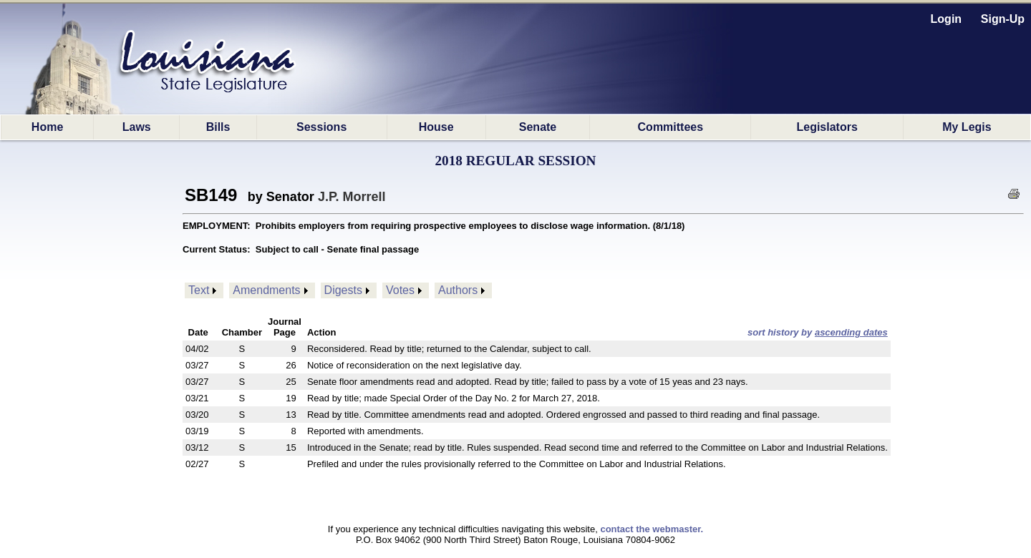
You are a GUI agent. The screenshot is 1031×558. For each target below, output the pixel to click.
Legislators (826, 127)
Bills (218, 127)
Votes (400, 290)
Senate (537, 127)
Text (198, 290)
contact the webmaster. (651, 529)
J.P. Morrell (352, 197)
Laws (136, 127)
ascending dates (851, 332)
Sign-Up (1003, 19)
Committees (671, 127)
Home (47, 127)
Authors (458, 290)
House (436, 127)
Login (946, 19)
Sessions (321, 127)
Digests (343, 290)
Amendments (266, 290)
